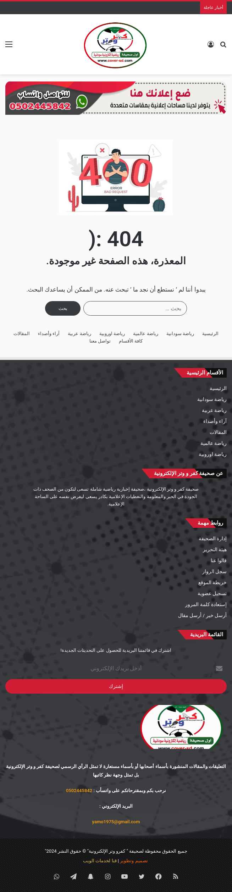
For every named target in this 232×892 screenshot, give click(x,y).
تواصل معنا (100, 341)
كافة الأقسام (131, 341)
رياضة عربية (79, 333)
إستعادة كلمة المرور (206, 604)
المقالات (21, 333)
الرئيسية (210, 333)
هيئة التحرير (215, 549)
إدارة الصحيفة (213, 538)
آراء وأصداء (49, 333)
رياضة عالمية (145, 333)
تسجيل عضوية (212, 593)
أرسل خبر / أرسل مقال (202, 615)
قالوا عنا (219, 560)
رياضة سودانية (180, 333)
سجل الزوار (214, 571)
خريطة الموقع (212, 582)
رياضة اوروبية (112, 333)
